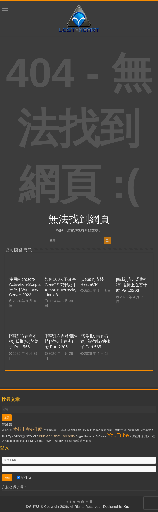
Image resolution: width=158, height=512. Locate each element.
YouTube (118, 435)
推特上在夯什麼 (27, 429)
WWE (49, 440)
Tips (10, 436)
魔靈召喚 (106, 429)
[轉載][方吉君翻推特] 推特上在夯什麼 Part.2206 (132, 285)
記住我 (24, 477)
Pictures (95, 429)
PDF (31, 440)
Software (100, 436)
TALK (85, 429)
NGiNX (62, 429)
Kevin (128, 507)
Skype (79, 436)
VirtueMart (147, 429)
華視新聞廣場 (132, 429)
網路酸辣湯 (136, 436)
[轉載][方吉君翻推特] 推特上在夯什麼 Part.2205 (61, 341)
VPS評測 (7, 429)
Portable (89, 436)
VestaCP (40, 440)
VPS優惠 (19, 436)
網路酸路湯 (75, 440)
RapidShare (74, 429)
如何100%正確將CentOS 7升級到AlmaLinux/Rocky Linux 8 (60, 287)
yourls (87, 440)
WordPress (61, 440)
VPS (35, 436)
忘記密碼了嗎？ (14, 487)
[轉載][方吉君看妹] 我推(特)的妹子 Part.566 (24, 341)
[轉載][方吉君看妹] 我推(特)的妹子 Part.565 (95, 341)
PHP (4, 436)
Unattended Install (16, 440)
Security (118, 429)
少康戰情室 (50, 429)
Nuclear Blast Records (57, 436)
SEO (29, 436)
